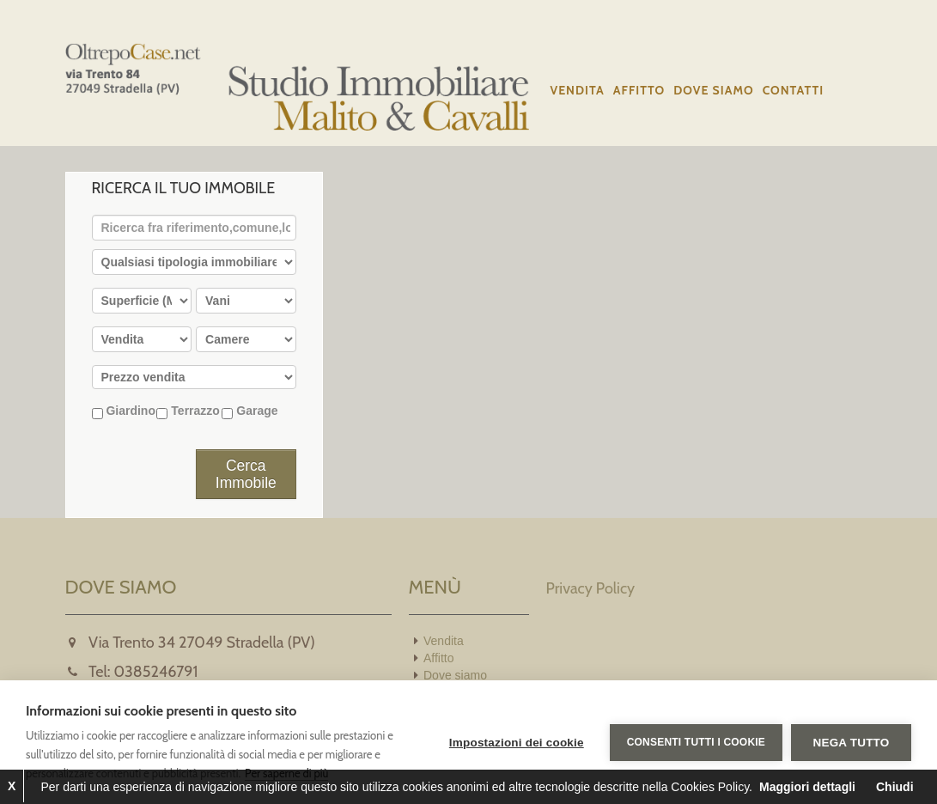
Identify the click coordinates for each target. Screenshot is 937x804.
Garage (249, 411)
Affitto (639, 90)
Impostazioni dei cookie (516, 742)
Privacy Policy (591, 588)
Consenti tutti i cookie (696, 742)
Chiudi (895, 787)
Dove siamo (713, 90)
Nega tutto (851, 742)
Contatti (793, 90)
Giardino (123, 411)
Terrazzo (187, 411)
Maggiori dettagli (807, 787)
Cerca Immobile (246, 474)
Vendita (578, 90)
